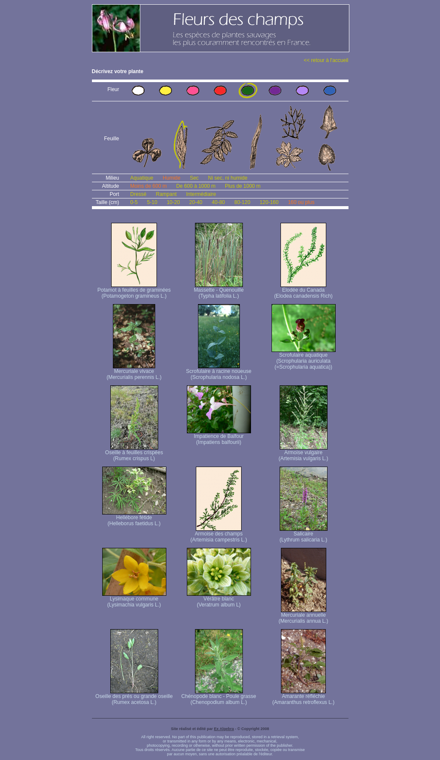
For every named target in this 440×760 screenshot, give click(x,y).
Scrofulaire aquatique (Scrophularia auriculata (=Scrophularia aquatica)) (304, 358)
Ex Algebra (224, 729)
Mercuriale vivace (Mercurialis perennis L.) (134, 372)
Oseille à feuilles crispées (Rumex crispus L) (134, 453)
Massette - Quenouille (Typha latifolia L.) (219, 290)
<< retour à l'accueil (326, 60)
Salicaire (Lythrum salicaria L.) (304, 534)
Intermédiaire (201, 194)
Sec (194, 178)
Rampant (166, 194)
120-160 (269, 202)
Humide (171, 178)
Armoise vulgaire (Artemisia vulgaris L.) (303, 453)
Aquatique (142, 178)
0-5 (134, 202)
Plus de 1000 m (242, 186)
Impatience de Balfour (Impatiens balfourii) (219, 437)
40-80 (218, 202)
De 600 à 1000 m (196, 186)
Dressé (138, 194)
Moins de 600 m (148, 186)
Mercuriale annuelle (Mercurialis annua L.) (303, 615)
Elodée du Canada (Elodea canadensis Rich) (303, 290)
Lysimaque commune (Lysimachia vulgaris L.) (134, 599)
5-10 (152, 202)
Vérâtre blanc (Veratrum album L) (219, 599)
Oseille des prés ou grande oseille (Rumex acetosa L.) (134, 697)
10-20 (173, 202)
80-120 (242, 202)
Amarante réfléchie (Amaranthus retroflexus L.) (303, 697)
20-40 (196, 202)
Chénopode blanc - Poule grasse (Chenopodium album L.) (218, 697)
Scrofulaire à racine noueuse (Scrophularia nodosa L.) (218, 372)
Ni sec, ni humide (228, 178)
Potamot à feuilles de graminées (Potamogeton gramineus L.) (134, 290)
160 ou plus (301, 202)
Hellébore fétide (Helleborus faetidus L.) (134, 518)
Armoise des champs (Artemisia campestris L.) (218, 534)
